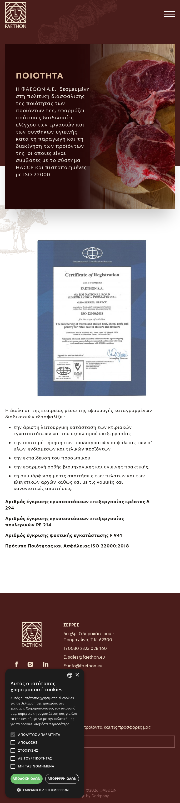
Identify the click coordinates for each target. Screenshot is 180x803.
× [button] (77, 675)
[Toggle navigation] (169, 15)
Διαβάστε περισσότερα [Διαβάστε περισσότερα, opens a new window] (51, 724)
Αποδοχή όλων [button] (27, 778)
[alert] (44, 733)
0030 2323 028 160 (87, 648)
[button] (45, 789)
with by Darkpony (90, 796)
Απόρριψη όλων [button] (62, 778)
